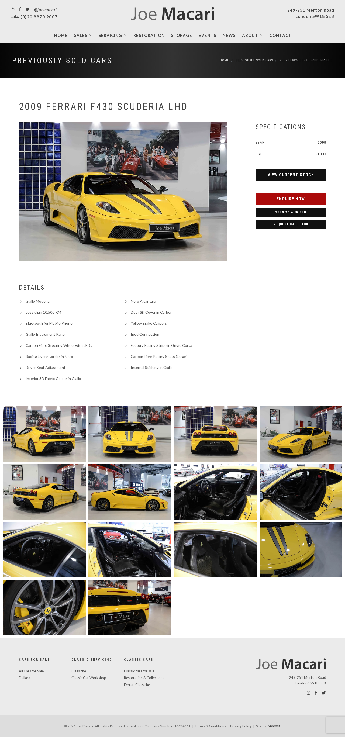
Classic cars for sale (139, 671)
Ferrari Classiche (137, 685)
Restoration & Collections (144, 678)
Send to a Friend (290, 212)
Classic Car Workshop (88, 678)
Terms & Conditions (210, 726)
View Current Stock (291, 174)
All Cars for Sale (31, 671)
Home (224, 60)
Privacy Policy (241, 726)
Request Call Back (290, 224)
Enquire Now (291, 198)
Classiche (78, 671)
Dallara (24, 678)
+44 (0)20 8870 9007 (34, 16)
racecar (274, 726)
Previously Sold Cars (62, 60)
